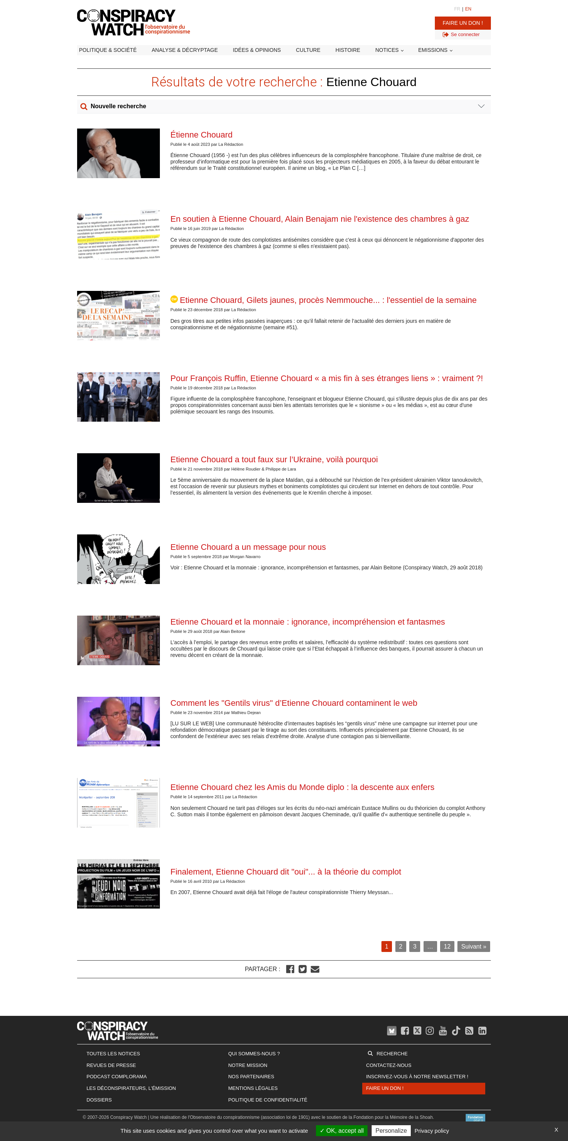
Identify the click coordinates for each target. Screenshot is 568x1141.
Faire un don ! (463, 23)
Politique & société (108, 50)
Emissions (433, 50)
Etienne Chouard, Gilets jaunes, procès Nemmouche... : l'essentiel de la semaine (323, 300)
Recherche (392, 1053)
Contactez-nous (388, 1065)
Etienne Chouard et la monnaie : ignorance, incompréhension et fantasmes (307, 621)
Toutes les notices (113, 1053)
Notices (387, 50)
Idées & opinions (257, 50)
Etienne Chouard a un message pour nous (248, 547)
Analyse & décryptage (185, 50)
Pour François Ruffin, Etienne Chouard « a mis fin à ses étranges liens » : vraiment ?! (326, 378)
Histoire (348, 50)
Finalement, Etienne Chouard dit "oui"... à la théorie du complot (285, 871)
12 (447, 946)
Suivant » (473, 946)
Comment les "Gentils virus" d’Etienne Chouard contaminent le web (293, 703)
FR (457, 9)
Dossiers (99, 1100)
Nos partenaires (251, 1076)
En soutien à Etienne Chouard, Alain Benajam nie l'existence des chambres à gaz (319, 219)
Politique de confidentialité (267, 1100)
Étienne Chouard (202, 134)
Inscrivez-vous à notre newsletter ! (417, 1076)
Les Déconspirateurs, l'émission (131, 1088)
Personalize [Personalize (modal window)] (391, 1130)
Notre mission (247, 1065)
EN (468, 9)
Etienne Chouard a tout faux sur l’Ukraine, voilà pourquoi (274, 459)
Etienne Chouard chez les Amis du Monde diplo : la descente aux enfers (302, 787)
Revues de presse (111, 1065)
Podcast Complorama (117, 1076)
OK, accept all (342, 1130)
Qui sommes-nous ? (254, 1053)
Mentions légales (253, 1088)
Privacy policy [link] (432, 1130)
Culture (308, 50)
